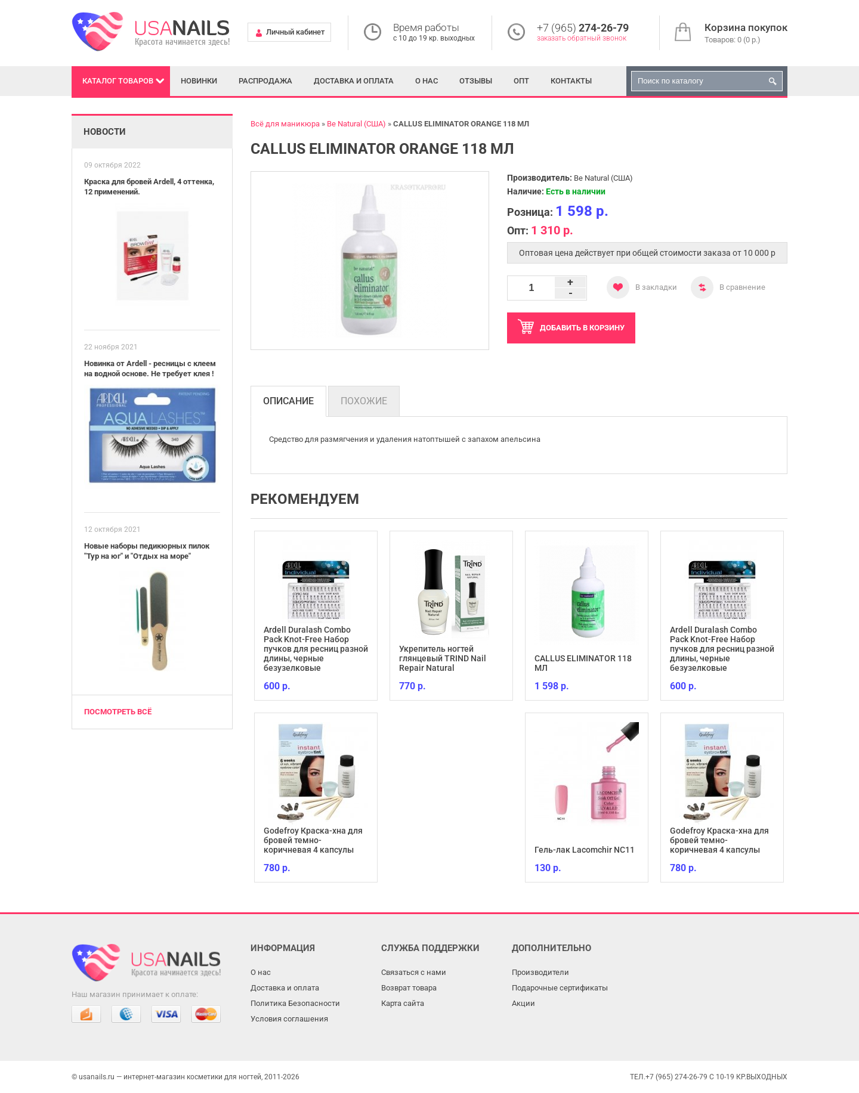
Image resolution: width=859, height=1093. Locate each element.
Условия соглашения (289, 1018)
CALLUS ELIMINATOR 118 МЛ (583, 663)
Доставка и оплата (354, 80)
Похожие (364, 401)
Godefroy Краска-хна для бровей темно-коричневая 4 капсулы (313, 840)
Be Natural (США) (603, 178)
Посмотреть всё (118, 711)
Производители (540, 972)
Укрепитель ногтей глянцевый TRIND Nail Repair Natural (442, 658)
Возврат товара (409, 987)
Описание (288, 401)
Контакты (571, 80)
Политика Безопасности (295, 1003)
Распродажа (265, 80)
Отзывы (475, 80)
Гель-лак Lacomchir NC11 (584, 849)
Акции (523, 1003)
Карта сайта (402, 1003)
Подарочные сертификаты (560, 987)
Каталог (117, 80)
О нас (426, 80)
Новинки (199, 80)
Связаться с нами (413, 972)
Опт (521, 80)
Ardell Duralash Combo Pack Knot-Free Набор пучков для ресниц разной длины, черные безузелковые (316, 649)
